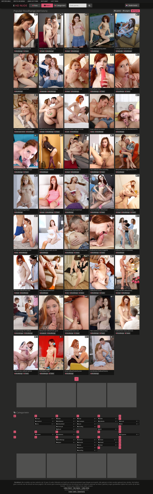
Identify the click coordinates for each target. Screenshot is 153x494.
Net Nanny (76, 488)
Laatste (117, 11)
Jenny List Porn (33, 1)
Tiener (26, 51)
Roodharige (18, 51)
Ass (92, 132)
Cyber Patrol (68, 488)
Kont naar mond (20, 132)
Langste (126, 11)
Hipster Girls (6, 1)
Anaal (67, 51)
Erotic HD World (19, 1)
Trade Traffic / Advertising (76, 492)
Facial (42, 51)
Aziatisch (43, 333)
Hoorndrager (19, 333)
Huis (35, 5)
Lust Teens (54, 1)
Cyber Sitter (85, 488)
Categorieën (59, 5)
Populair (135, 11)
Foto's (47, 5)
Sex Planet (44, 1)
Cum (67, 132)
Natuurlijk (119, 51)
